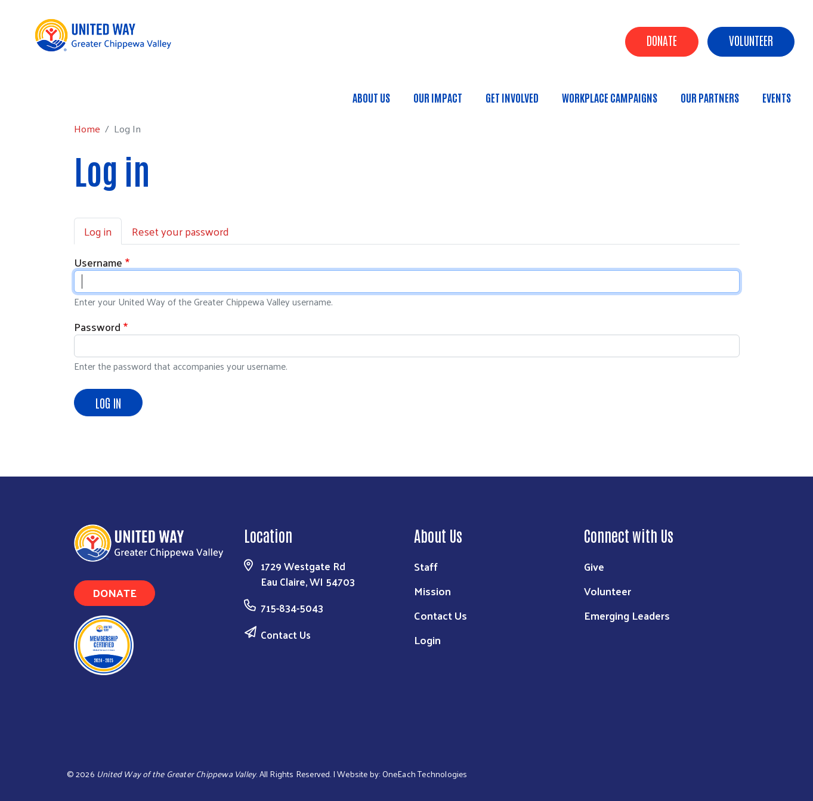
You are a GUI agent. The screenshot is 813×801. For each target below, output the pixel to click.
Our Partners (710, 97)
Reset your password (180, 231)
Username (98, 262)
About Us (371, 97)
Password (97, 326)
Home (70, 92)
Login (427, 639)
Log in (98, 231)
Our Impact (437, 97)
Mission (432, 591)
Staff (426, 566)
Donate (662, 40)
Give (594, 566)
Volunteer (751, 40)
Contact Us (286, 635)
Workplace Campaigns (609, 97)
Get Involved (512, 97)
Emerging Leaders (627, 615)
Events (776, 97)
